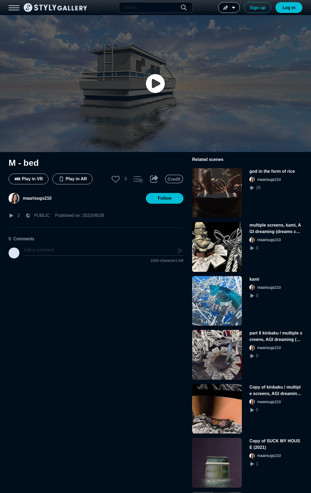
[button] (115, 179)
